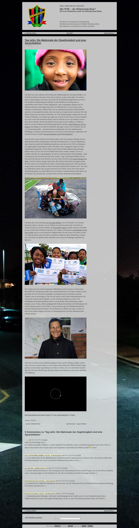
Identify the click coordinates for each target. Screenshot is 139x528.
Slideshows (33, 420)
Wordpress (70, 526)
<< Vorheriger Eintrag (30, 33)
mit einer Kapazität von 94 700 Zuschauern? (58, 134)
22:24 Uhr (64, 468)
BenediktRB (57, 526)
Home (62, 6)
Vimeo (73, 415)
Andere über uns (70, 6)
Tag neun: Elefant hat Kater (33, 424)
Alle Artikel (69, 33)
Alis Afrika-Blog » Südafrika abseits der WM (37, 468)
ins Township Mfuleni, (54, 223)
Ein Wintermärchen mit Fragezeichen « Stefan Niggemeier (40, 481)
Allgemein (27, 420)
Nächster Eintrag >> (109, 33)
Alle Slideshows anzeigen (33, 517)
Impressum (80, 6)
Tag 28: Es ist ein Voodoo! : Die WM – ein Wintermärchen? (40, 493)
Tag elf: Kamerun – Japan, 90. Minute (76, 424)
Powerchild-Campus (59, 227)
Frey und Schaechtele (61, 415)
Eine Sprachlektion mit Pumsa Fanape (37, 415)
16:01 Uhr (44, 440)
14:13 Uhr (72, 481)
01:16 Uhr (78, 455)
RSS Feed (84, 526)
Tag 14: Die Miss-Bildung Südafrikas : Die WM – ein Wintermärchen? (43, 455)
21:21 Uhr (71, 493)
